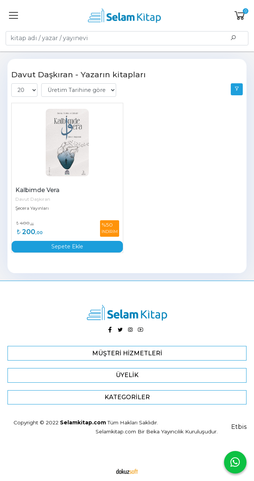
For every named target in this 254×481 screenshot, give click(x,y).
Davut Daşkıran (32, 199)
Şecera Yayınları (32, 208)
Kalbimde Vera (37, 190)
